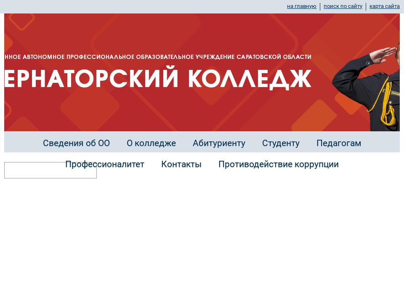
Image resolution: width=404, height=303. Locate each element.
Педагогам (338, 143)
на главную (301, 6)
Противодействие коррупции (278, 164)
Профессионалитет (104, 164)
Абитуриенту (219, 143)
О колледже (151, 143)
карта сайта (384, 6)
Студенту (281, 143)
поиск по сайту (343, 6)
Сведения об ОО (76, 143)
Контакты (181, 164)
